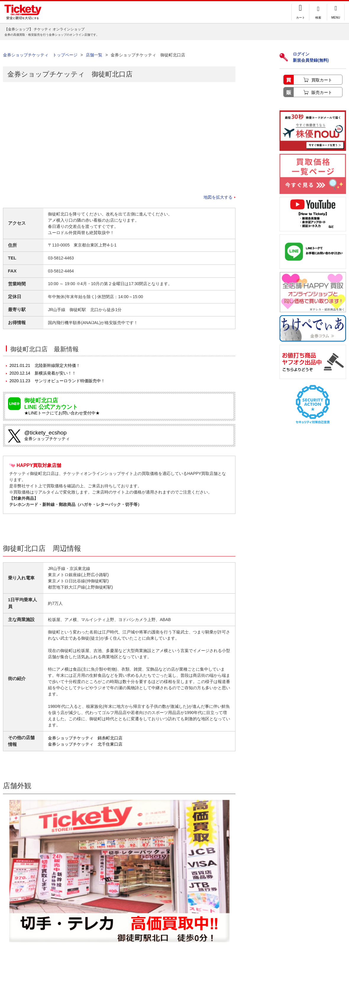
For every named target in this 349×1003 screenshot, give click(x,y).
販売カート (321, 92)
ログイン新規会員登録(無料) (304, 57)
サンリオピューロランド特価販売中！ (57, 380)
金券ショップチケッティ (126, 435)
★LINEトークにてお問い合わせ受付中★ (126, 406)
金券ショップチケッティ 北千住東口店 (85, 744)
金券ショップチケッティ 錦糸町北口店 (85, 738)
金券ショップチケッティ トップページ (40, 55)
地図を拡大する (217, 197)
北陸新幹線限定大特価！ (44, 365)
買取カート (321, 80)
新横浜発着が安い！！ (42, 373)
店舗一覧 (94, 55)
